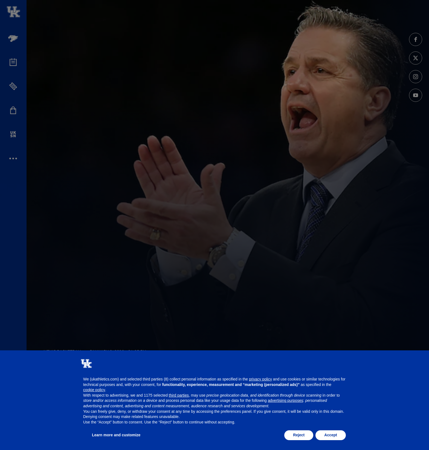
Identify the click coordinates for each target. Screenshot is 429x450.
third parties (179, 395)
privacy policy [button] (260, 379)
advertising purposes (285, 400)
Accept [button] (330, 435)
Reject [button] (299, 435)
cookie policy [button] (94, 390)
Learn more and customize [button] (116, 435)
